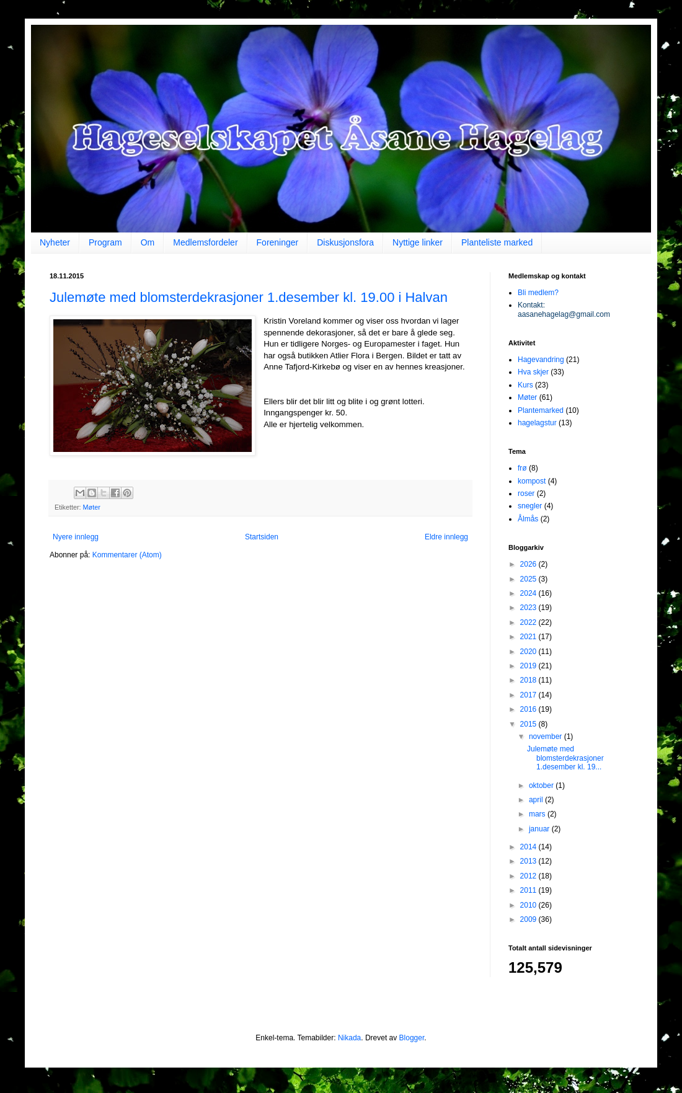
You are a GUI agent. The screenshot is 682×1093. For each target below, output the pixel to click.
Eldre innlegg (446, 537)
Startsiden (261, 537)
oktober (542, 785)
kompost (532, 481)
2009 (529, 919)
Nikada (349, 1037)
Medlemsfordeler (205, 242)
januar (540, 829)
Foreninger (278, 242)
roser (526, 493)
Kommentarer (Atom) (127, 555)
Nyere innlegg (76, 537)
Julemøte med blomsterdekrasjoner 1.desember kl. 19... (565, 758)
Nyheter (55, 242)
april (537, 799)
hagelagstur (537, 422)
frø (522, 468)
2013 (529, 861)
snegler (530, 506)
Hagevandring (541, 359)
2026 (529, 564)
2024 (529, 593)
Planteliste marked (497, 242)
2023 (529, 607)
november (546, 736)
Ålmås (528, 519)
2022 (529, 622)
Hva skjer (533, 372)
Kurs (525, 385)
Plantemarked (541, 410)
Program (105, 242)
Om (148, 242)
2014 (529, 847)
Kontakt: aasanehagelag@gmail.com (564, 309)
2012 (529, 876)
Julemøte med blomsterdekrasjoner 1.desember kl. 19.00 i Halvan (249, 297)
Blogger (412, 1037)
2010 (529, 905)
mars (538, 814)
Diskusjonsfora (345, 242)
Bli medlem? (538, 292)
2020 (529, 651)
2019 (529, 666)
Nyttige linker (417, 242)
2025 (529, 579)
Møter (91, 507)
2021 (529, 636)
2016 (529, 709)
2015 (529, 724)
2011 (529, 890)
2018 (529, 680)
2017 (529, 695)
